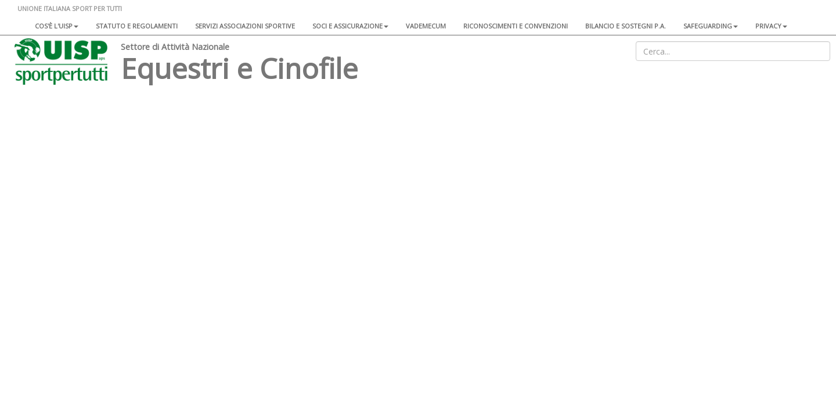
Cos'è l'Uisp (56, 25)
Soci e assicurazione (350, 25)
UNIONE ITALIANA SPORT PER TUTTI (69, 8)
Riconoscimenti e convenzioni (515, 25)
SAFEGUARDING (710, 25)
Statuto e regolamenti (137, 25)
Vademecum (426, 25)
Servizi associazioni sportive (245, 25)
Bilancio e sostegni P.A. (625, 25)
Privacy (771, 25)
